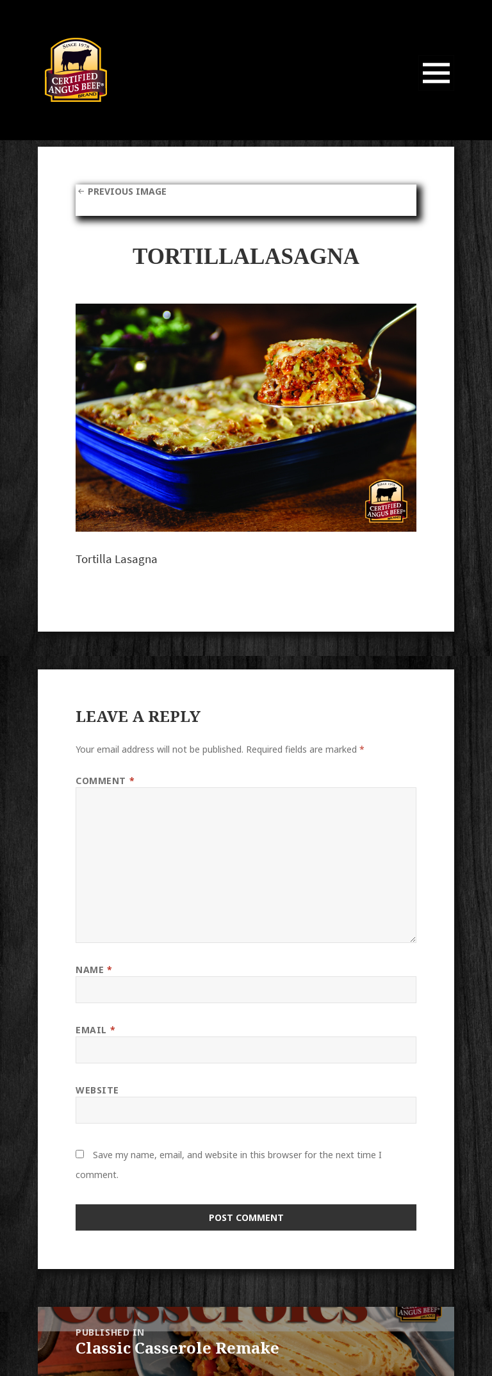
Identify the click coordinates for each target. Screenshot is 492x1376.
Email (95, 1030)
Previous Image (127, 191)
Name (94, 969)
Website (97, 1090)
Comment (105, 780)
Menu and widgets (436, 90)
